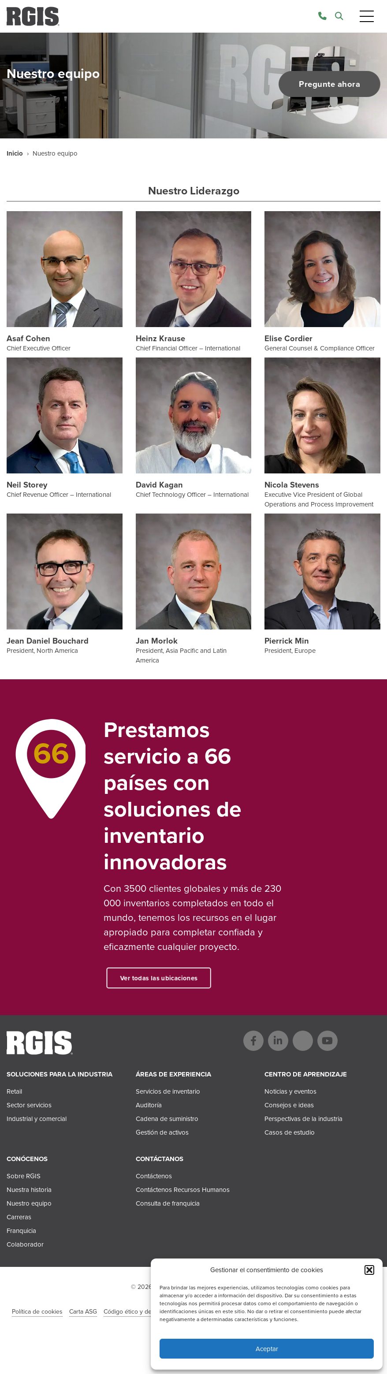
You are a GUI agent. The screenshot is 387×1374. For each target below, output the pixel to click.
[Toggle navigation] (367, 16)
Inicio (15, 153)
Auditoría (149, 1105)
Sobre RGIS (24, 1176)
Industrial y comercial (37, 1119)
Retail (14, 1091)
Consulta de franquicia (168, 1203)
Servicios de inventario (168, 1091)
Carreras (19, 1217)
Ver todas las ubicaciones (169, 978)
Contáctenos (154, 1176)
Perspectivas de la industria (303, 1119)
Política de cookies (37, 1311)
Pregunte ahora (324, 84)
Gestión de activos (162, 1132)
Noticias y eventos (290, 1091)
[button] (369, 1270)
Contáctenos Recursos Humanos (183, 1190)
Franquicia (21, 1231)
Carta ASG (83, 1311)
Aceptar (267, 1349)
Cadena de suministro (167, 1119)
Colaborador (25, 1244)
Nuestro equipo (29, 1203)
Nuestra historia (29, 1190)
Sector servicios (29, 1105)
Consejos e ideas (289, 1105)
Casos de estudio (289, 1132)
